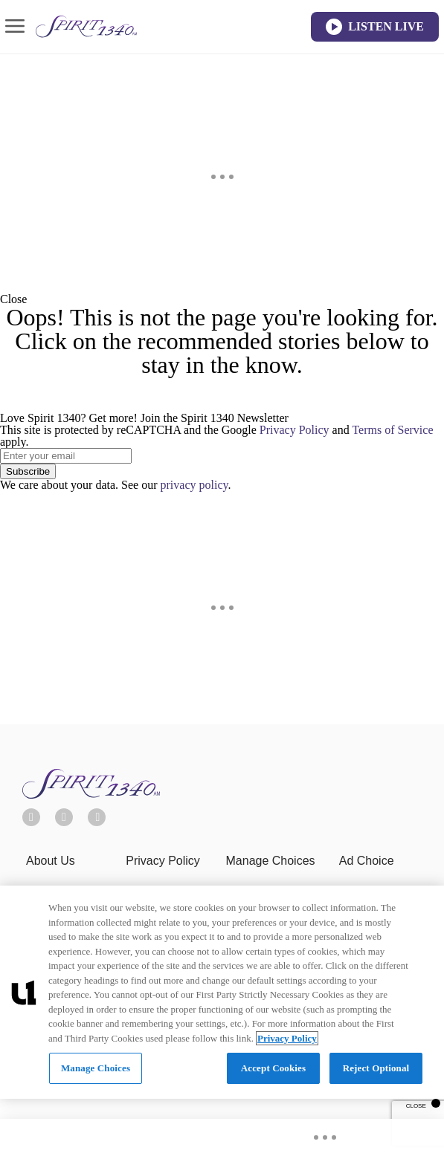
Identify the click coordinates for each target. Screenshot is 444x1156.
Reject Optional (376, 1068)
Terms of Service (392, 429)
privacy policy (194, 484)
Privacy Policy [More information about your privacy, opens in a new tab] (287, 1038)
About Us (50, 860)
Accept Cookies (273, 1068)
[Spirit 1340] (91, 794)
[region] (222, 992)
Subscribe (28, 471)
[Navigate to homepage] (86, 26)
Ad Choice (366, 860)
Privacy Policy (294, 429)
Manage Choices (270, 860)
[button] (222, 299)
